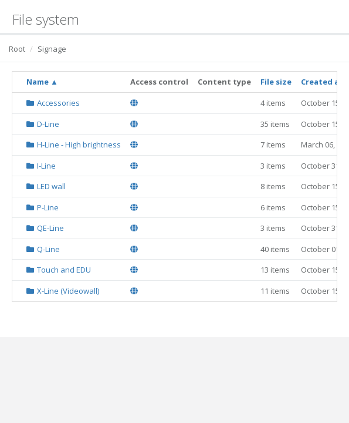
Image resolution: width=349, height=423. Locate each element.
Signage (52, 48)
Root (17, 48)
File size (276, 81)
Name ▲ (42, 81)
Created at (322, 81)
